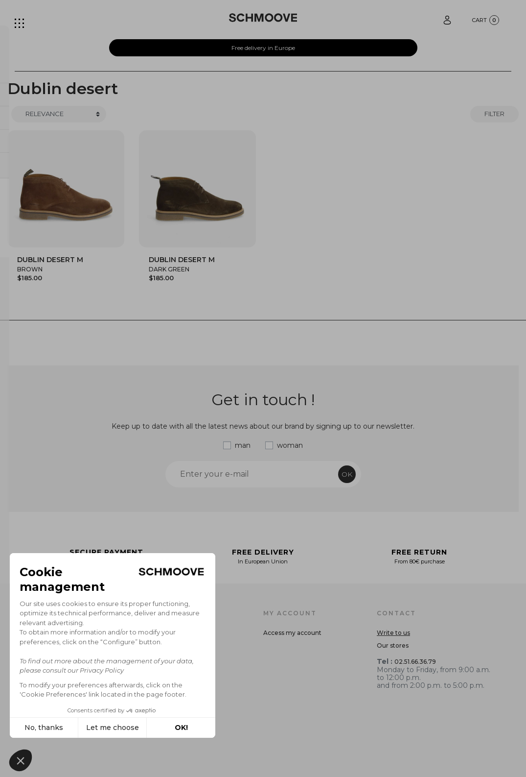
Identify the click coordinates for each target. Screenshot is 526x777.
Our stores (393, 645)
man (243, 445)
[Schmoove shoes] (263, 17)
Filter (494, 114)
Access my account (292, 632)
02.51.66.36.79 (415, 661)
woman (290, 445)
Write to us (393, 632)
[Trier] (58, 114)
